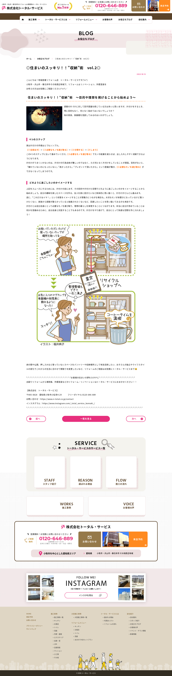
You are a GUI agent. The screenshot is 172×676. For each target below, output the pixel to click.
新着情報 (133, 634)
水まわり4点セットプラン (84, 640)
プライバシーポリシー (34, 626)
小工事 (56, 654)
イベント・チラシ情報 (138, 631)
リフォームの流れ (110, 624)
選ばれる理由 (108, 617)
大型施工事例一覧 (81, 617)
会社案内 (133, 617)
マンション (58, 651)
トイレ (56, 627)
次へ (134, 418)
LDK (55, 644)
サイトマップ (31, 629)
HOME (28, 614)
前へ (38, 418)
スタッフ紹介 (134, 620)
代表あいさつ (108, 620)
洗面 (55, 631)
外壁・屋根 (58, 634)
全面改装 (57, 647)
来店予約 (29, 617)
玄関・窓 (57, 641)
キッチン (57, 620)
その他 (56, 657)
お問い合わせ (31, 620)
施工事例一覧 (58, 617)
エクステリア (58, 637)
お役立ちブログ (135, 624)
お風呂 (56, 624)
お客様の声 (134, 627)
